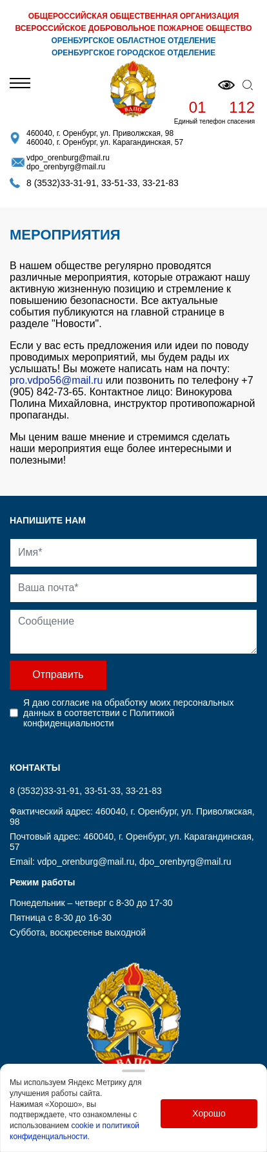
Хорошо (209, 1113)
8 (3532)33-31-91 (61, 183)
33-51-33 (119, 183)
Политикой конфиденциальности (98, 718)
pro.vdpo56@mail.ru (56, 380)
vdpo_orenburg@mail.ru (68, 157)
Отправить (57, 674)
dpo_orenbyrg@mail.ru (65, 166)
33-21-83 (161, 183)
